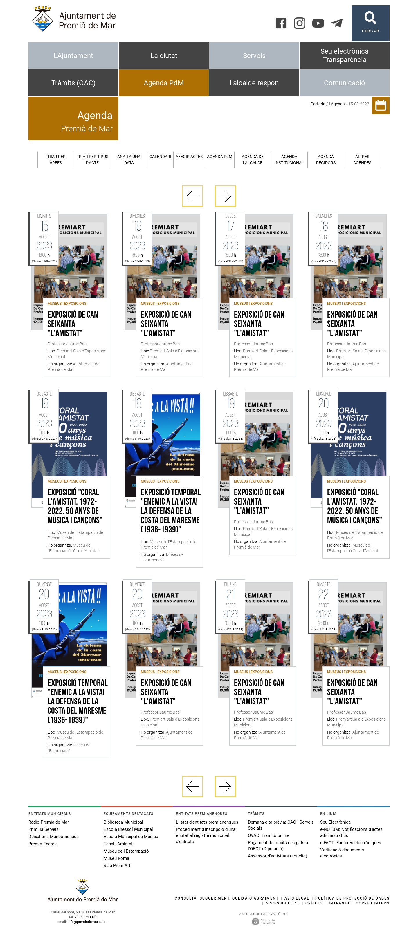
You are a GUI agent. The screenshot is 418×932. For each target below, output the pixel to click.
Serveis (254, 56)
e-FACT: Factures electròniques (350, 842)
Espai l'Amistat (118, 843)
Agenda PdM (164, 83)
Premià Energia (43, 843)
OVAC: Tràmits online (268, 835)
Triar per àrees (56, 159)
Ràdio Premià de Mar (48, 822)
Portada (318, 103)
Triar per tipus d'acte (92, 159)
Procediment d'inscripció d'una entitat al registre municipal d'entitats (205, 835)
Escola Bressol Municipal (128, 829)
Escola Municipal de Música (131, 836)
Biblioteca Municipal (123, 822)
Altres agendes (362, 159)
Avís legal (296, 898)
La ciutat (163, 56)
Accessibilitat (283, 903)
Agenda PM (219, 156)
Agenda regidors (326, 159)
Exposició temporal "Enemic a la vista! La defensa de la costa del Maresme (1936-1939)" (171, 511)
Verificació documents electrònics (342, 853)
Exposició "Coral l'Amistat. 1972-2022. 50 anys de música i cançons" (75, 506)
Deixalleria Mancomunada (53, 836)
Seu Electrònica (335, 822)
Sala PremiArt (117, 865)
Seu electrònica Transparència (344, 55)
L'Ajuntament (73, 56)
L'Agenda (337, 103)
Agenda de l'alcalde (253, 159)
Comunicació (344, 83)
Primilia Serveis (43, 829)
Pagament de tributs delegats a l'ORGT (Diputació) (278, 845)
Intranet (339, 903)
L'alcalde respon (254, 83)
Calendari (160, 156)
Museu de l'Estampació (126, 851)
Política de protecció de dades (352, 898)
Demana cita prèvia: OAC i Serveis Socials (281, 825)
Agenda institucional (289, 159)
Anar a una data (128, 159)
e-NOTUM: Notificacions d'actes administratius (351, 832)
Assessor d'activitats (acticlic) (277, 856)
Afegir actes (189, 156)
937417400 (84, 917)
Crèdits (314, 903)
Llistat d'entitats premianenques (207, 822)
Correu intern (373, 903)
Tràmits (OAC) (73, 83)
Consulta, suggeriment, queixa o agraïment (227, 898)
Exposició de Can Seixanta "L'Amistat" (73, 324)
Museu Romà (116, 858)
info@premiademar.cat (86, 922)
